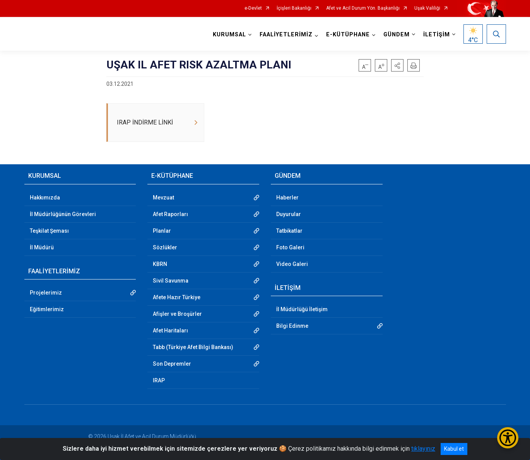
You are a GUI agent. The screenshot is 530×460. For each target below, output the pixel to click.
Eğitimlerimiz (47, 309)
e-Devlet (253, 8)
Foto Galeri (290, 247)
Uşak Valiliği (427, 8)
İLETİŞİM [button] (436, 34)
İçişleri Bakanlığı (294, 8)
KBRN (160, 264)
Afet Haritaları (170, 330)
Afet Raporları (170, 214)
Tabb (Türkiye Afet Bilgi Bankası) (193, 347)
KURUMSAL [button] (229, 34)
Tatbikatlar (289, 231)
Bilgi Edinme (292, 326)
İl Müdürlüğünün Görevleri (63, 214)
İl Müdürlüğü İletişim (302, 309)
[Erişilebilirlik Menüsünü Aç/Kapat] (507, 437)
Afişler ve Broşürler (177, 314)
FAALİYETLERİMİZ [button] (286, 34)
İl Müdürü (42, 247)
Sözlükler (165, 247)
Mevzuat (163, 197)
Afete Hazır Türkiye (176, 297)
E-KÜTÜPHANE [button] (348, 34)
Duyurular (288, 214)
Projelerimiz (46, 293)
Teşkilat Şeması (49, 231)
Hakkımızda (45, 197)
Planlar (162, 231)
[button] (397, 65)
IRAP (159, 380)
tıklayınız (423, 448)
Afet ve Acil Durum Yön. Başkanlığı (363, 8)
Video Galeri (292, 264)
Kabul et (454, 449)
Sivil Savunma (170, 281)
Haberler (287, 197)
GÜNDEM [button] (396, 34)
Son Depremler (172, 364)
